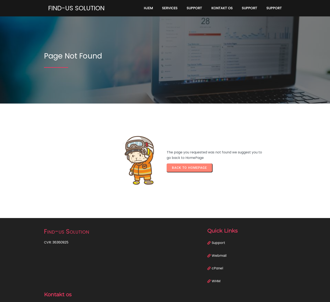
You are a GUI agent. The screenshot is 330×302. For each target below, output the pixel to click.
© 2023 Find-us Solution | (150, 295)
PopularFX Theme (185, 295)
